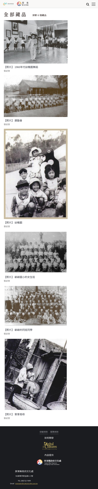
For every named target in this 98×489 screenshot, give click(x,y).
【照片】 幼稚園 (13, 222)
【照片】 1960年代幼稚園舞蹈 (21, 67)
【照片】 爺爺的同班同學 (18, 329)
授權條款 (44, 431)
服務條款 (54, 431)
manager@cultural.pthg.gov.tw (26, 484)
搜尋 (87, 4)
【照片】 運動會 (13, 120)
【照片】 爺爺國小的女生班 (19, 276)
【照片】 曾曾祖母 (14, 414)
